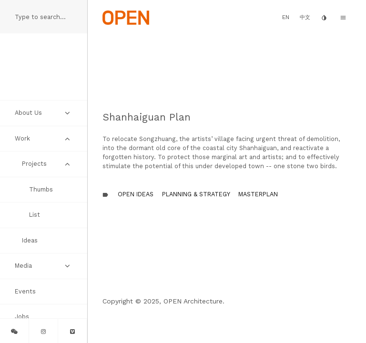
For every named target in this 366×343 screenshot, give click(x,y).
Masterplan (258, 194)
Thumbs (41, 189)
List (34, 214)
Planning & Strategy (196, 194)
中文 (305, 17)
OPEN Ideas (135, 194)
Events (25, 291)
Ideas (30, 240)
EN (285, 17)
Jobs (22, 316)
